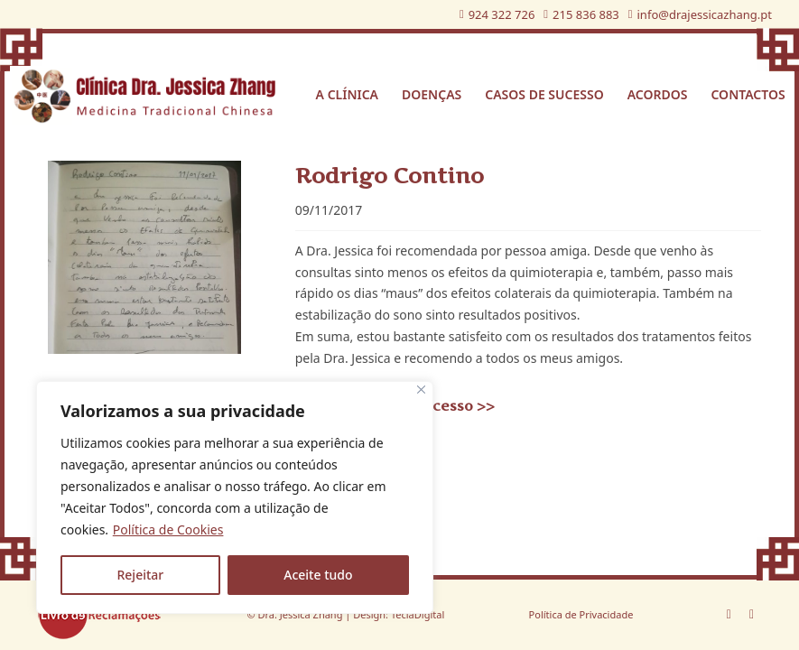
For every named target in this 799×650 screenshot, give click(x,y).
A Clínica (347, 94)
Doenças (431, 94)
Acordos (657, 94)
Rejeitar (139, 574)
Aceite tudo (317, 574)
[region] (234, 497)
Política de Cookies (168, 529)
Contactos (748, 94)
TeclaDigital (416, 614)
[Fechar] (421, 389)
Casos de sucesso (544, 94)
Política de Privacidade (581, 614)
